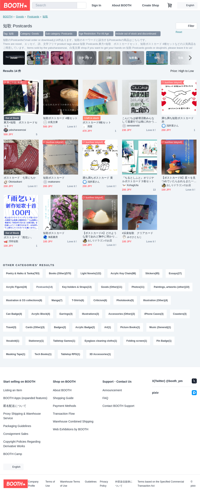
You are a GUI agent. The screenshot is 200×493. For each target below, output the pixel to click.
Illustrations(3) (90, 314)
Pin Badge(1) (163, 341)
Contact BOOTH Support (118, 405)
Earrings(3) (66, 314)
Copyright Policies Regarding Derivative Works (21, 444)
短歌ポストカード (54, 177)
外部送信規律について (123, 483)
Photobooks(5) (125, 300)
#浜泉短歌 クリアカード (137, 233)
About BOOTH (121, 5)
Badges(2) (60, 327)
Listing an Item (12, 390)
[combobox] (54, 5)
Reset (179, 32)
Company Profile (33, 483)
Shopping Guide (63, 398)
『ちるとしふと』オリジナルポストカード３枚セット (138, 179)
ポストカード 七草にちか (20, 177)
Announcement (112, 390)
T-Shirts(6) (78, 300)
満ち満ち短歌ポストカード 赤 (178, 120)
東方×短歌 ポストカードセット (21, 124)
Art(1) (107, 327)
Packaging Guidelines (17, 426)
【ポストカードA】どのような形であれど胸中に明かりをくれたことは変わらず (100, 234)
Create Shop (150, 5)
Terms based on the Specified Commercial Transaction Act (161, 483)
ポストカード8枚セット (97, 122)
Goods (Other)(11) (111, 287)
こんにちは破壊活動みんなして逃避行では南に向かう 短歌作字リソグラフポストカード (139, 120)
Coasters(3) (180, 314)
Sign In (96, 5)
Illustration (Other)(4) (155, 300)
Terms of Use (50, 483)
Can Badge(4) (14, 314)
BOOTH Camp (12, 454)
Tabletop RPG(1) (70, 354)
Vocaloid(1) (12, 341)
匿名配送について (14, 405)
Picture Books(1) (130, 327)
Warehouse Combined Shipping (73, 421)
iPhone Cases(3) (153, 314)
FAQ (105, 398)
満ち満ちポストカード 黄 (98, 177)
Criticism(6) (100, 300)
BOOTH (8, 16)
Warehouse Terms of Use (70, 483)
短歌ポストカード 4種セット (60, 118)
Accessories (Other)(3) (122, 314)
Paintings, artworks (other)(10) (171, 287)
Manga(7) (57, 300)
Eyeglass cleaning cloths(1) (101, 341)
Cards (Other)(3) (35, 327)
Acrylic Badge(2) (85, 327)
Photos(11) (138, 287)
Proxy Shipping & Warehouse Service (22, 416)
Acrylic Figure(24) (16, 287)
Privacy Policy (104, 483)
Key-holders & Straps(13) (76, 287)
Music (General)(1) (160, 327)
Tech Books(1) (43, 354)
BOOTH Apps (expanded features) (25, 398)
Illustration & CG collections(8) (24, 300)
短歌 (45, 16)
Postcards (33, 16)
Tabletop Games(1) (64, 341)
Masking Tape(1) (15, 354)
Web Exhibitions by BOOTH (70, 429)
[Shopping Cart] (169, 5)
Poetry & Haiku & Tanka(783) (23, 273)
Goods (20, 16)
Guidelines (91, 481)
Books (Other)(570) (60, 273)
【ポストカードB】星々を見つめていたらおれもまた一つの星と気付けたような (179, 179)
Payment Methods (64, 405)
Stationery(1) (36, 341)
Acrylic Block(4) (40, 314)
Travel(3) (11, 327)
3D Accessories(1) (100, 354)
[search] (73, 5)
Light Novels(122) (91, 273)
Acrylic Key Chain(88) (123, 273)
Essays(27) (175, 273)
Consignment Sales (15, 433)
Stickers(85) (152, 273)
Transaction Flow (64, 413)
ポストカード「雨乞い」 (18, 237)
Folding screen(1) (136, 341)
